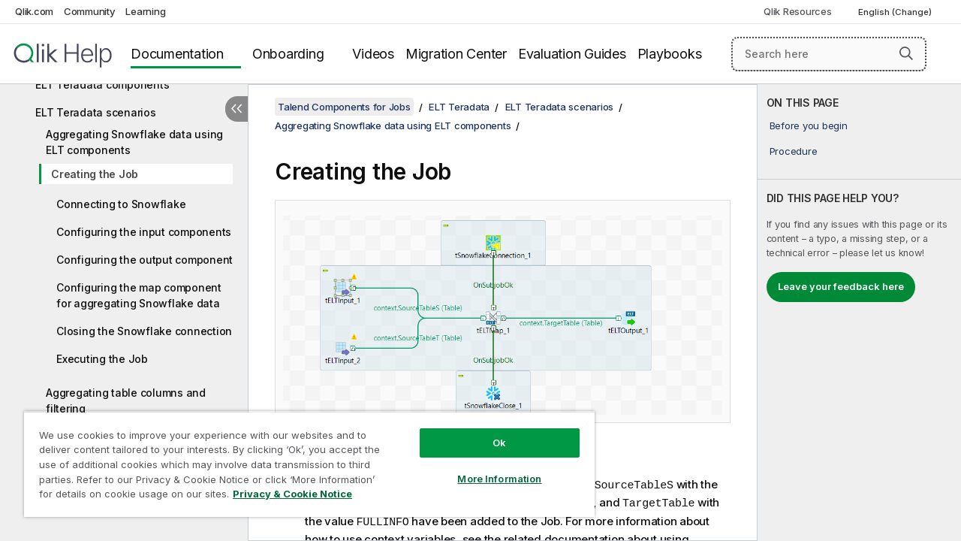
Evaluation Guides (572, 54)
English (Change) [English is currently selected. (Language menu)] (896, 12)
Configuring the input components (143, 231)
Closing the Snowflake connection (144, 331)
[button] (906, 53)
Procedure (794, 151)
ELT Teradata (459, 107)
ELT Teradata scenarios (95, 112)
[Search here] (829, 54)
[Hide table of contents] (236, 109)
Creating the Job (94, 174)
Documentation (177, 54)
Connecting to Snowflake (120, 204)
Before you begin (809, 125)
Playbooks (669, 54)
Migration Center (456, 54)
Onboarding (288, 54)
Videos (373, 54)
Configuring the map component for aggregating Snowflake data (138, 295)
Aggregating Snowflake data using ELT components (134, 142)
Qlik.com (34, 11)
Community (90, 11)
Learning (145, 11)
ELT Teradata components (102, 84)
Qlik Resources (798, 11)
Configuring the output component (144, 259)
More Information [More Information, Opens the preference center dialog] (488, 467)
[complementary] (859, 312)
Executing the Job (102, 358)
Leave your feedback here (841, 286)
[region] (302, 458)
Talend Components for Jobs (344, 107)
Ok (488, 431)
